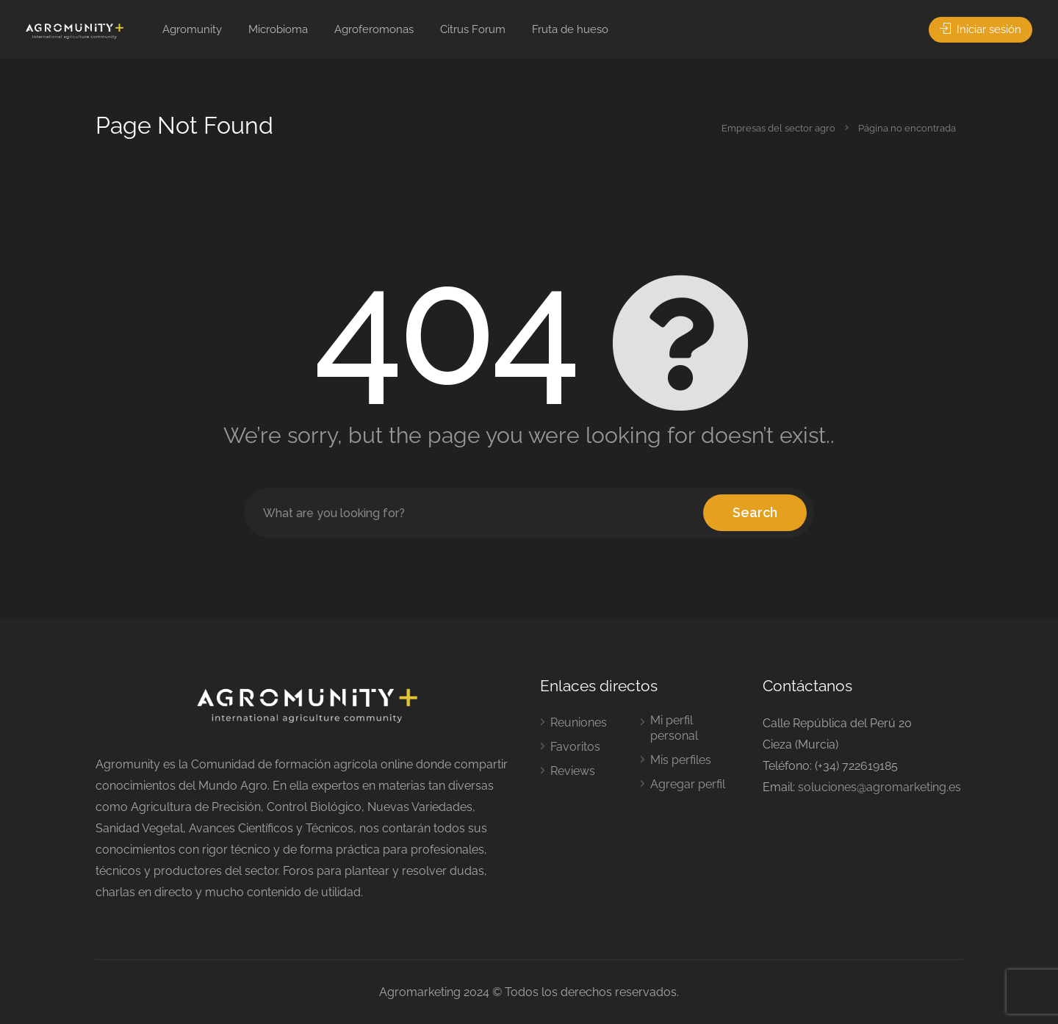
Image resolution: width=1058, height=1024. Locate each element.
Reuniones (578, 722)
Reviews (572, 771)
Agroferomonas (374, 29)
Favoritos (575, 747)
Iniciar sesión (980, 29)
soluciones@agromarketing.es (879, 787)
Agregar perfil (687, 784)
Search (755, 512)
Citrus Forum (472, 29)
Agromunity (192, 29)
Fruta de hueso (570, 29)
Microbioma (278, 29)
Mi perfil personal (674, 728)
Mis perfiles (680, 760)
